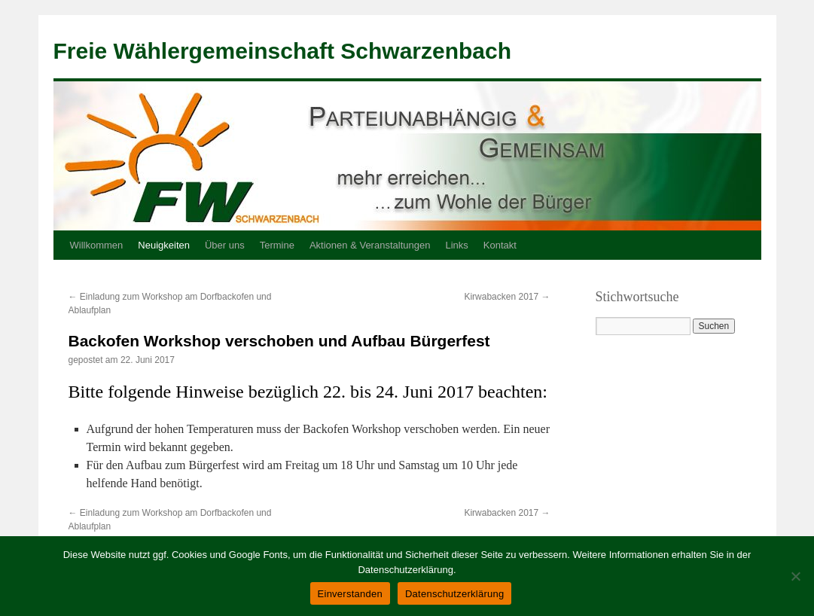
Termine (277, 245)
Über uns (225, 245)
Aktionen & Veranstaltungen (369, 245)
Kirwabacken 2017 (507, 296)
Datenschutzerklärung (454, 593)
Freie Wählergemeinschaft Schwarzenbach (282, 50)
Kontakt (500, 245)
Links (456, 245)
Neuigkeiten (164, 245)
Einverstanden (350, 593)
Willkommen (96, 245)
